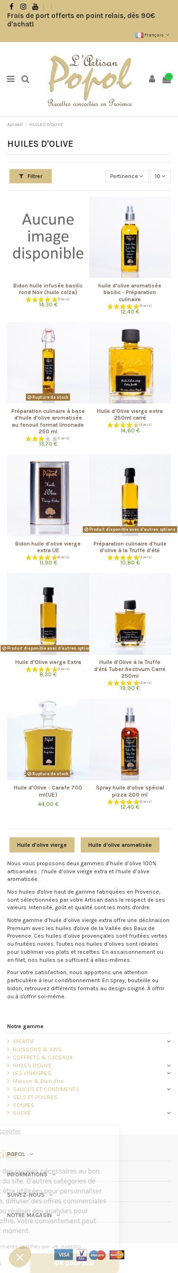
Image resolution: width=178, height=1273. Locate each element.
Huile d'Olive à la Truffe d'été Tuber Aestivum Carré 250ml (130, 669)
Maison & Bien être (38, 1081)
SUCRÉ (22, 1113)
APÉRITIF (23, 1041)
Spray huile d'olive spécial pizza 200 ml (130, 791)
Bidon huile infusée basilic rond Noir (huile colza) (48, 289)
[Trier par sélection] (127, 176)
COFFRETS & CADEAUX (43, 1057)
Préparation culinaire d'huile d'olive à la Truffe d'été (130, 547)
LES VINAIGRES (32, 1073)
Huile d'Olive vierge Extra (48, 662)
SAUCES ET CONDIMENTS (46, 1089)
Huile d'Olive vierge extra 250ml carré (130, 414)
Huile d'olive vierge (42, 845)
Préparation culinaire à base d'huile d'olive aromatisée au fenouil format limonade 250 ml (48, 421)
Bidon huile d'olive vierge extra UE (48, 547)
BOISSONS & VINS (37, 1049)
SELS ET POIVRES (35, 1097)
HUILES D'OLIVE (32, 1065)
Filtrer (30, 176)
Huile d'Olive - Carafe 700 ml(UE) (48, 791)
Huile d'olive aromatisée (120, 845)
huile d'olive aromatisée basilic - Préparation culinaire (129, 292)
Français (153, 35)
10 (160, 176)
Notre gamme (25, 1026)
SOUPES (24, 1105)
